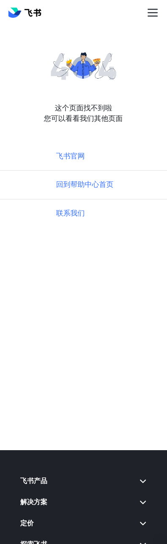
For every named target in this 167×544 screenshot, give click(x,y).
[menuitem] (83, 481)
